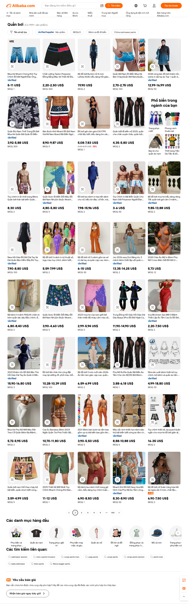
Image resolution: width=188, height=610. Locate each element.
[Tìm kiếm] (114, 5)
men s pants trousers (44, 557)
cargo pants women (134, 557)
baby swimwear (16, 564)
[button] (102, 6)
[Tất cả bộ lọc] (19, 32)
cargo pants (111, 557)
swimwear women (17, 557)
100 (113, 513)
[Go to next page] (119, 513)
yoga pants (91, 557)
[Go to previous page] (69, 513)
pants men (156, 557)
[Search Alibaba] (71, 5)
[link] (184, 580)
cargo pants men (70, 557)
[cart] (145, 6)
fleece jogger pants (60, 564)
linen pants (37, 564)
